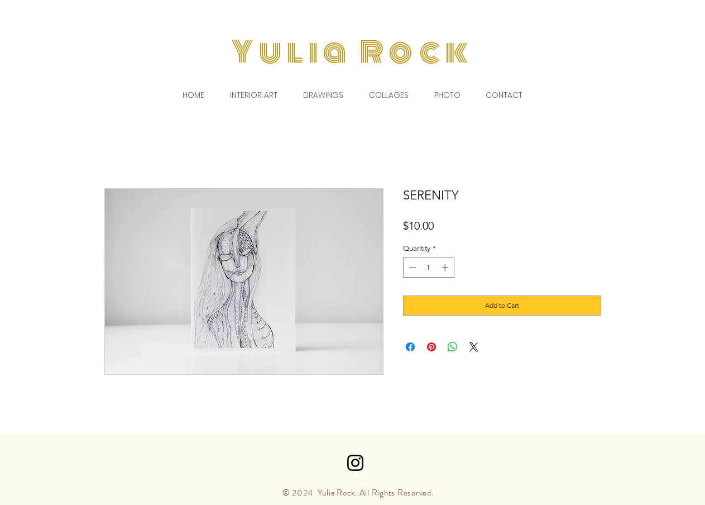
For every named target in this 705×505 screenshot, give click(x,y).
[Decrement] (411, 267)
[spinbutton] (428, 267)
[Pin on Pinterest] (431, 347)
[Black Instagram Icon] (355, 463)
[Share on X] (474, 347)
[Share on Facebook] (410, 347)
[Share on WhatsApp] (452, 347)
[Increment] (446, 267)
